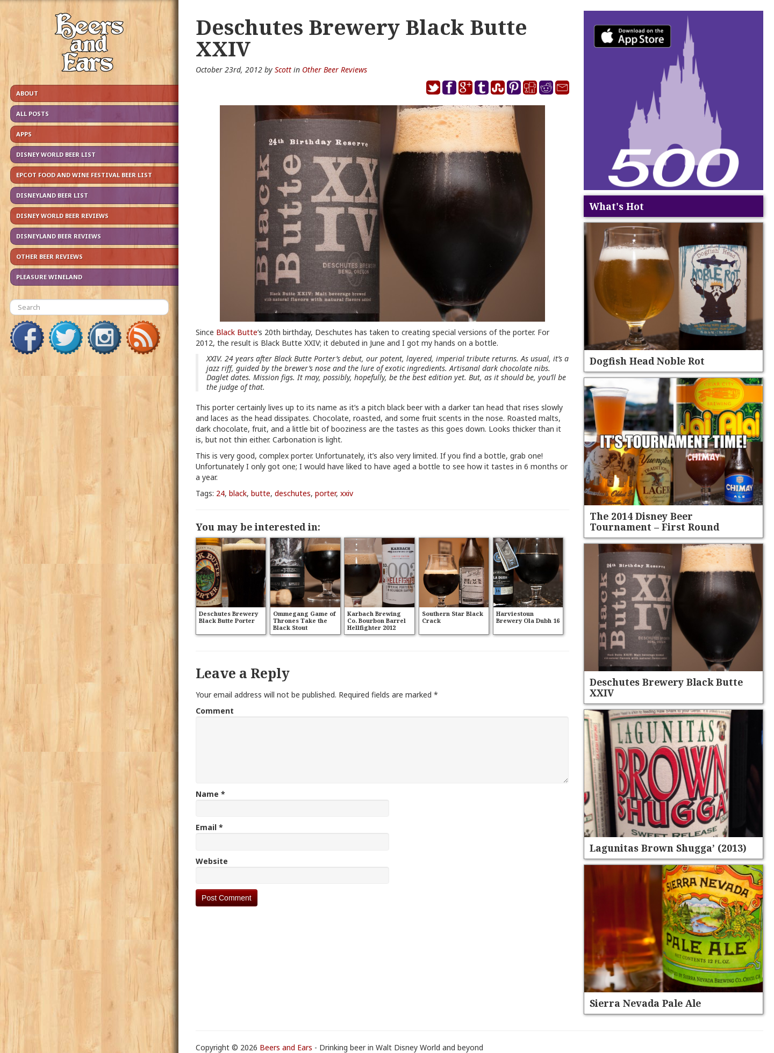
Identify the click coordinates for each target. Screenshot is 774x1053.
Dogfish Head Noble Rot (647, 360)
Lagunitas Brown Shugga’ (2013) (668, 847)
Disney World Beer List (56, 154)
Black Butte (236, 332)
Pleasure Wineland (49, 277)
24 (220, 493)
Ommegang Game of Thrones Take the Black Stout (304, 620)
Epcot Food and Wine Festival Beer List (84, 175)
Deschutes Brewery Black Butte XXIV (666, 687)
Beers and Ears (286, 1047)
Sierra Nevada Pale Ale (645, 1003)
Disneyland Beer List (52, 195)
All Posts (32, 114)
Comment (215, 711)
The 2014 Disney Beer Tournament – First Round (654, 521)
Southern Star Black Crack (452, 616)
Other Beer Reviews (49, 256)
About (27, 93)
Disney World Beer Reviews (62, 216)
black (238, 493)
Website (212, 861)
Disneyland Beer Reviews (58, 236)
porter (325, 493)
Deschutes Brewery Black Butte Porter (228, 616)
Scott (283, 69)
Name (210, 794)
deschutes (293, 493)
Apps (24, 134)
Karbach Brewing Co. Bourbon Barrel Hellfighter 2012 (376, 620)
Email (209, 827)
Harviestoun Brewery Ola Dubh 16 (528, 616)
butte (260, 493)
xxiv (346, 493)
